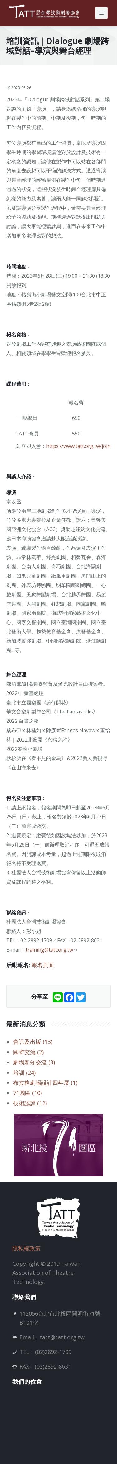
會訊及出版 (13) (32, 1041)
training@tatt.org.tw (51, 949)
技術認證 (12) (30, 1103)
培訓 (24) (24, 1072)
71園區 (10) (27, 1093)
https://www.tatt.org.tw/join (78, 446)
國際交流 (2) (28, 1052)
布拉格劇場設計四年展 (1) (45, 1082)
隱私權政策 (26, 1248)
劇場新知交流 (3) (34, 1062)
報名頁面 (43, 965)
